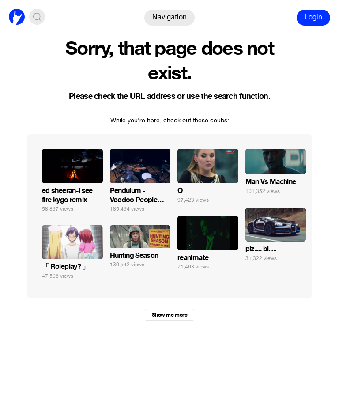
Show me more (169, 314)
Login (313, 17)
